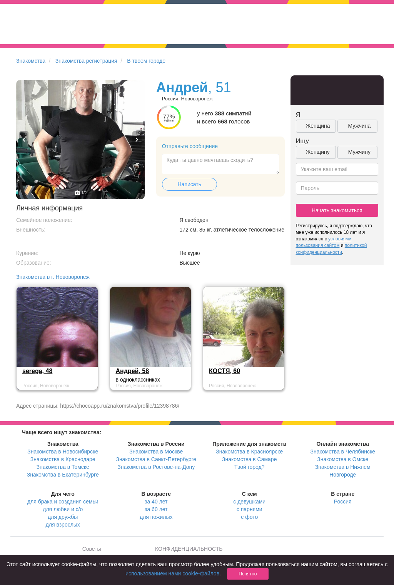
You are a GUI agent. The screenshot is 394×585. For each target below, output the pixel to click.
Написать (189, 184)
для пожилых (156, 517)
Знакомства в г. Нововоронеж (53, 277)
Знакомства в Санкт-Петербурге (156, 459)
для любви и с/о (63, 509)
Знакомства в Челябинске (343, 451)
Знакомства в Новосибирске (62, 451)
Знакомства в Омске (342, 459)
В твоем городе (146, 61)
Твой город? (249, 467)
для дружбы (63, 517)
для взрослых (63, 525)
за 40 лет (156, 501)
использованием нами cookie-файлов (172, 573)
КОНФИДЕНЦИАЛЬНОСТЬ (188, 549)
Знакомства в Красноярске (249, 451)
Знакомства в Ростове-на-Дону (156, 467)
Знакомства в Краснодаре (62, 459)
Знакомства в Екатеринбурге (63, 475)
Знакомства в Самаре (249, 459)
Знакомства (30, 61)
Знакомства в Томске (63, 467)
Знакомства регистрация (86, 61)
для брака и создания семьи (62, 501)
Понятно (248, 574)
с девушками (249, 501)
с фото (249, 517)
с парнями (249, 509)
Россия (343, 501)
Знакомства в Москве (156, 451)
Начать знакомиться (337, 210)
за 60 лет (156, 509)
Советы (91, 549)
